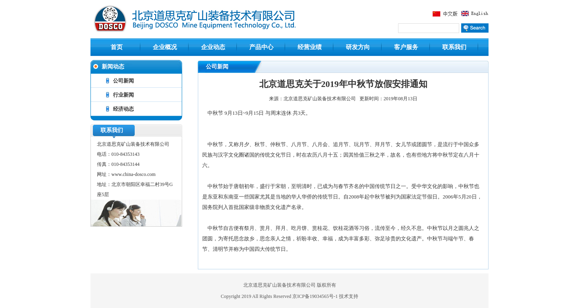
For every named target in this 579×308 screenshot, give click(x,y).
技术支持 (348, 296)
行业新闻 (123, 95)
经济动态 (123, 109)
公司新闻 (123, 81)
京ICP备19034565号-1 (315, 296)
